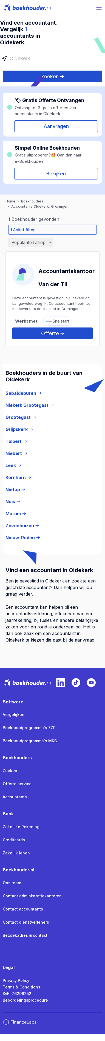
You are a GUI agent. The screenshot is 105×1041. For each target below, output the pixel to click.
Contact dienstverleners (26, 922)
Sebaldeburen (23, 393)
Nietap (15, 489)
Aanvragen (56, 126)
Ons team (12, 882)
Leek (13, 465)
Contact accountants (23, 909)
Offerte (52, 333)
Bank (8, 813)
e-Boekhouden (29, 161)
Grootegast (20, 417)
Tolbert (16, 441)
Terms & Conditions (21, 987)
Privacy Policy (16, 980)
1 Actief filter (22, 229)
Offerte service (17, 783)
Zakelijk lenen (16, 853)
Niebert (16, 453)
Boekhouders (17, 757)
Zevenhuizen (22, 525)
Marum (15, 513)
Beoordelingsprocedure (25, 1000)
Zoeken (52, 76)
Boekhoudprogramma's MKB (30, 740)
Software (13, 701)
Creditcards (14, 839)
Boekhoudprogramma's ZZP (29, 727)
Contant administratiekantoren (32, 896)
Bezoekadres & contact (25, 935)
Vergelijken (13, 714)
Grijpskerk (19, 429)
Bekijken (56, 173)
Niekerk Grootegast (29, 405)
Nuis (12, 501)
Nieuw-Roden (22, 537)
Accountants (15, 796)
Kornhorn (18, 477)
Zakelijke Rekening (21, 826)
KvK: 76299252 (17, 993)
